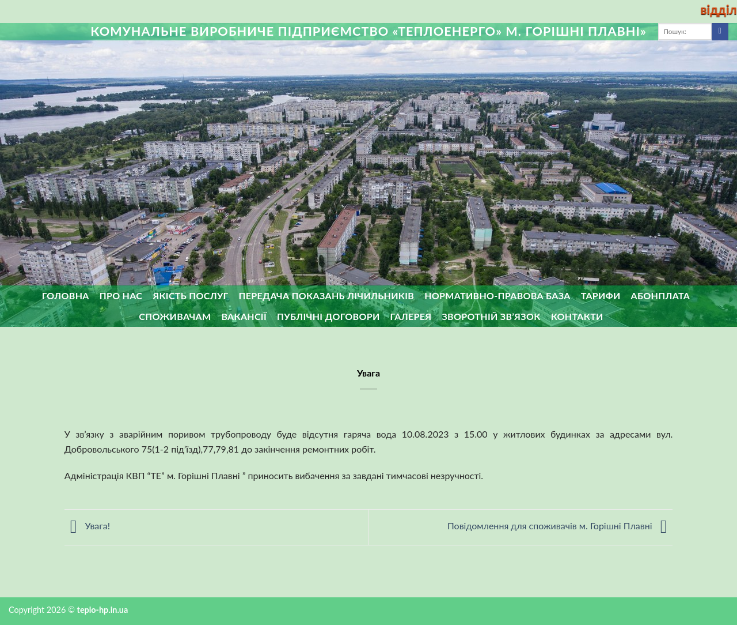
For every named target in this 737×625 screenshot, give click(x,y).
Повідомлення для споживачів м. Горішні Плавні (560, 525)
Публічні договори (328, 316)
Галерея (411, 316)
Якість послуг (190, 295)
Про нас (121, 295)
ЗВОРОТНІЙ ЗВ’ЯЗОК (491, 316)
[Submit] (720, 31)
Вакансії (244, 316)
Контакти (577, 316)
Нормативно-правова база (497, 295)
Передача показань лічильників (327, 295)
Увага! (87, 525)
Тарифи (601, 295)
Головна (65, 295)
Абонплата (660, 295)
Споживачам (175, 316)
